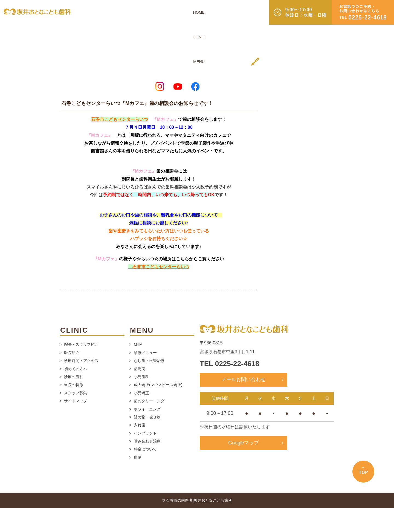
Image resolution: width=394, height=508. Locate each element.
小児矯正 (141, 393)
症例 (137, 457)
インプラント (145, 433)
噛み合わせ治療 (147, 441)
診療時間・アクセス (81, 360)
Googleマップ (243, 443)
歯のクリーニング (149, 401)
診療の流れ (73, 377)
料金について (145, 449)
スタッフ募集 (75, 393)
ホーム (65, 67)
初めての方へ (75, 369)
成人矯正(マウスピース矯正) (158, 385)
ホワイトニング (147, 409)
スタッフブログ (88, 67)
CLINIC (174, 12)
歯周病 (139, 369)
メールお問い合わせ (243, 379)
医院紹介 (71, 352)
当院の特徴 (73, 385)
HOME (159, 12)
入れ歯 (139, 425)
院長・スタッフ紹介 (81, 344)
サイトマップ (75, 401)
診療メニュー (145, 352)
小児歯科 (141, 377)
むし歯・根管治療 (149, 360)
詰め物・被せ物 (147, 417)
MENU (191, 12)
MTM (138, 344)
